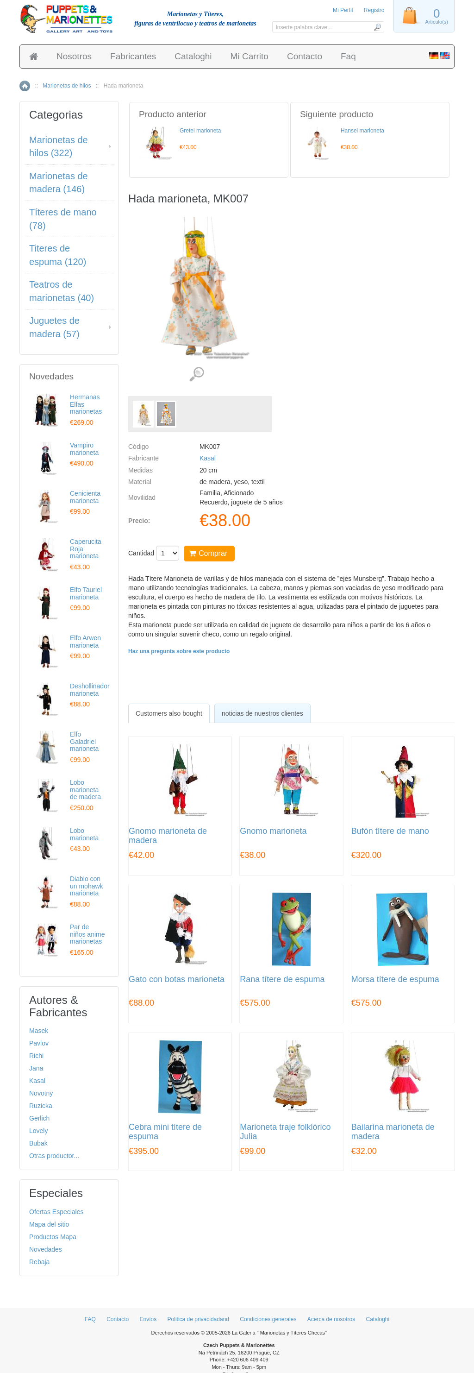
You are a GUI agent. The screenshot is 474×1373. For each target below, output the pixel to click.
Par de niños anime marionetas (87, 934)
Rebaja (39, 1262)
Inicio (24, 86)
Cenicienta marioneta (85, 497)
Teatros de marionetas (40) (61, 291)
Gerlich (39, 1118)
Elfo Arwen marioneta (85, 641)
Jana (36, 1068)
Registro (374, 10)
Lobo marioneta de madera (85, 789)
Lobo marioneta (84, 834)
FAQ (90, 1319)
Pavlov (39, 1043)
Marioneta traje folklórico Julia (285, 1132)
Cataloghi (193, 56)
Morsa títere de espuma (395, 979)
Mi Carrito (249, 56)
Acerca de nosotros (331, 1319)
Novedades (45, 1249)
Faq (348, 56)
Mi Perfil (343, 10)
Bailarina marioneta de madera (393, 1132)
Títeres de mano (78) (63, 219)
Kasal (208, 458)
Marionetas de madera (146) (58, 183)
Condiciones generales (268, 1319)
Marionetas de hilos (67, 85)
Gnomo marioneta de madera (168, 836)
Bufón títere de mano (390, 831)
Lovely (38, 1130)
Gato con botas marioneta (177, 979)
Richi (36, 1055)
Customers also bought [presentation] (169, 713)
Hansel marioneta (362, 130)
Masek (38, 1030)
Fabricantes (133, 56)
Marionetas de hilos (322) (58, 146)
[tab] (169, 713)
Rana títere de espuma (282, 979)
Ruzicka (40, 1105)
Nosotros (74, 56)
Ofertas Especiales (56, 1212)
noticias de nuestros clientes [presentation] (262, 713)
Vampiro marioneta (84, 448)
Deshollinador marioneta (90, 689)
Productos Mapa (52, 1237)
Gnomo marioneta (273, 831)
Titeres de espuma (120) (57, 255)
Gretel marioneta (200, 130)
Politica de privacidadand (198, 1319)
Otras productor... (54, 1155)
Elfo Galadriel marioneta (84, 741)
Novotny (41, 1093)
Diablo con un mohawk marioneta (86, 886)
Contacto (304, 56)
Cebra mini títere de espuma (165, 1132)
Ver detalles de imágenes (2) (196, 374)
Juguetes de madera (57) (54, 327)
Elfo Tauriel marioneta (86, 593)
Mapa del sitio (49, 1224)
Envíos (148, 1319)
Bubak (38, 1143)
